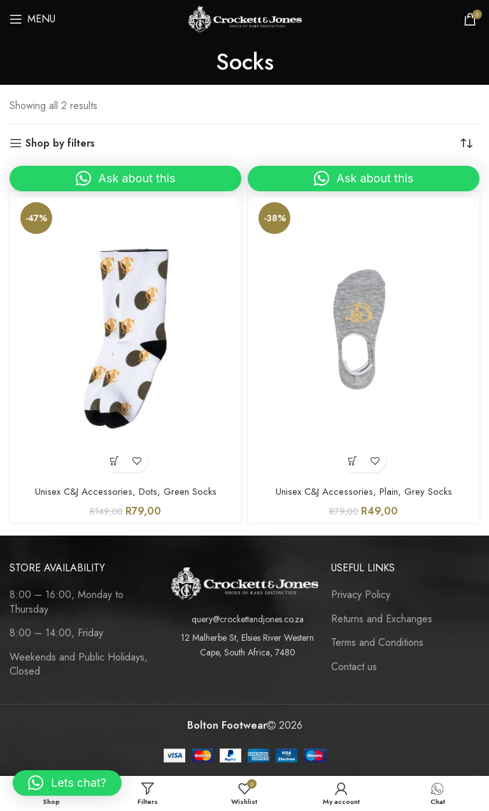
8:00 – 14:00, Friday (56, 633)
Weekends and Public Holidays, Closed (79, 664)
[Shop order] (469, 143)
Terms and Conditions (377, 643)
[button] (125, 178)
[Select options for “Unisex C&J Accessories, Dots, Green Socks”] (114, 461)
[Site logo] (245, 18)
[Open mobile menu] (32, 19)
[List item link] (245, 619)
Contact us (354, 667)
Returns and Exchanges (381, 619)
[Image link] (245, 582)
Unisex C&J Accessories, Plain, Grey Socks (364, 491)
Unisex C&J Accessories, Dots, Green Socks (125, 491)
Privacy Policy (360, 595)
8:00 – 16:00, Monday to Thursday (67, 602)
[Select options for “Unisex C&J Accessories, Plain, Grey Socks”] (352, 461)
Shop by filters (60, 143)
